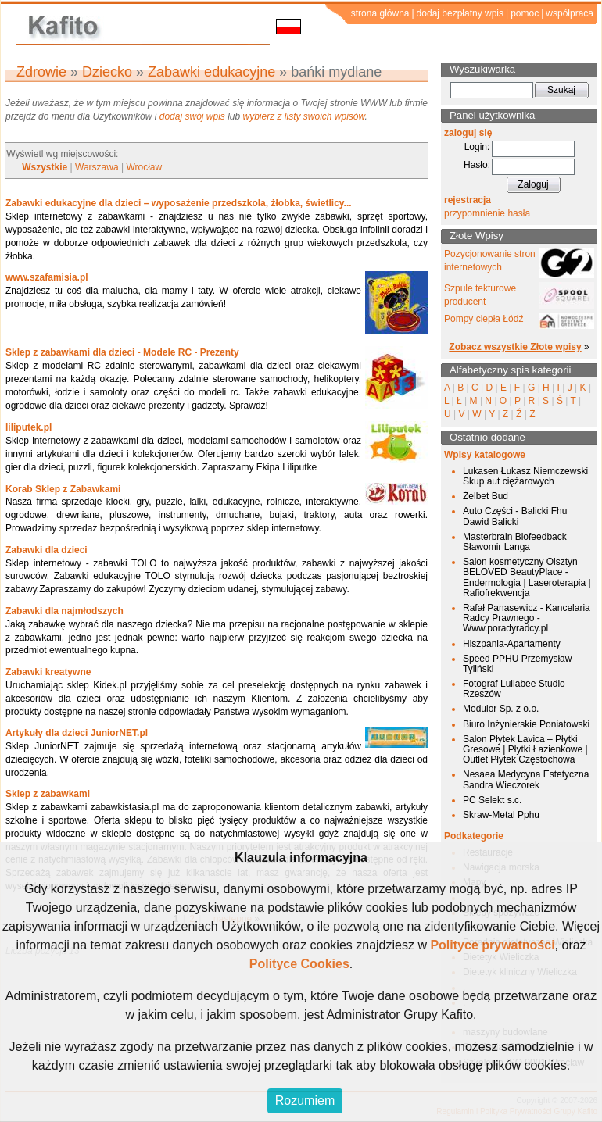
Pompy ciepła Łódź (483, 318)
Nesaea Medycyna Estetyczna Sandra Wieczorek (526, 779)
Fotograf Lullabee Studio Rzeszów (514, 688)
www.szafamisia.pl (46, 277)
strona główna (380, 13)
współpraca (569, 13)
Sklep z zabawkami (47, 793)
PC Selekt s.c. (492, 800)
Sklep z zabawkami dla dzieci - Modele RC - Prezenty (122, 352)
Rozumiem (305, 1100)
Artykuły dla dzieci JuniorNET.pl (76, 732)
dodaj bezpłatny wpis (460, 13)
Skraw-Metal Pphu (501, 814)
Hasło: (477, 164)
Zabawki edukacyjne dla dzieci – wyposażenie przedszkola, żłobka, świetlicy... (178, 203)
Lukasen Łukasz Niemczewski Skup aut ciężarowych (525, 476)
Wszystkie (44, 167)
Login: (477, 146)
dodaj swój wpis (192, 116)
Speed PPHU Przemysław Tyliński (517, 663)
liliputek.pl (28, 427)
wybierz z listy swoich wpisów (304, 116)
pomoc (525, 13)
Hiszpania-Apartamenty (512, 643)
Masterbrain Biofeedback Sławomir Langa (515, 541)
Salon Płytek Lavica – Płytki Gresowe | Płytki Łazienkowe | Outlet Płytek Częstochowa (525, 749)
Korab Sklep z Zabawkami (62, 489)
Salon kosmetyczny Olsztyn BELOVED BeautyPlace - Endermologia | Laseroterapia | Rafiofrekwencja (527, 577)
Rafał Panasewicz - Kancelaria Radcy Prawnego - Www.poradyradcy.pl (526, 618)
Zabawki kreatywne (48, 671)
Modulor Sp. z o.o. (501, 708)
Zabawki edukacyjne (211, 72)
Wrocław (144, 167)
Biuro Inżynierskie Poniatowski (526, 724)
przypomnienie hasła (487, 213)
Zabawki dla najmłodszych (64, 611)
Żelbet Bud (485, 496)
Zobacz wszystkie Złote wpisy (515, 346)
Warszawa (97, 167)
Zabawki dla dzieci (46, 550)
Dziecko (107, 72)
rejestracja (467, 200)
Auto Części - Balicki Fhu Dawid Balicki (515, 516)
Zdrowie (41, 72)
